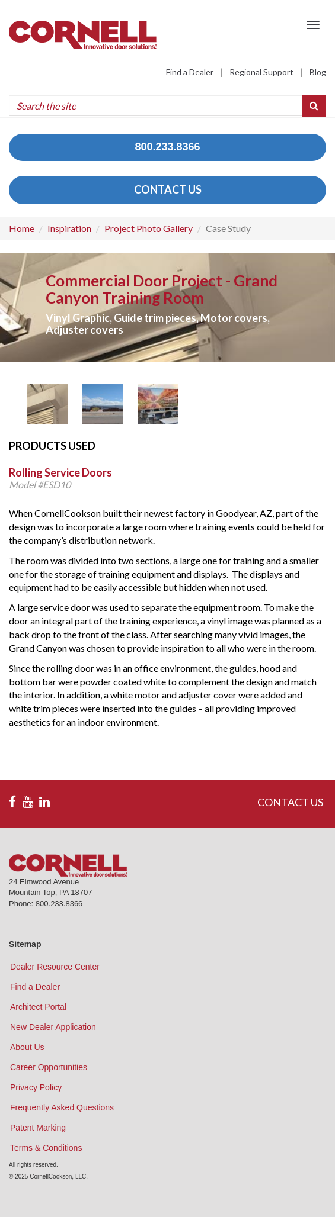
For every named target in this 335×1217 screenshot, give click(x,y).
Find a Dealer (189, 72)
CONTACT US (168, 189)
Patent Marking (38, 1127)
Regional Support (261, 72)
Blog (318, 72)
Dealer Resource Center (55, 966)
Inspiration (69, 228)
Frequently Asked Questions (62, 1107)
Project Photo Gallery (148, 228)
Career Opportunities (48, 1067)
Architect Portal (38, 1007)
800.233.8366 (167, 147)
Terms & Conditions (46, 1147)
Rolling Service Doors (60, 472)
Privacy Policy (36, 1087)
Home (21, 228)
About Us (27, 1047)
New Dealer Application (53, 1027)
